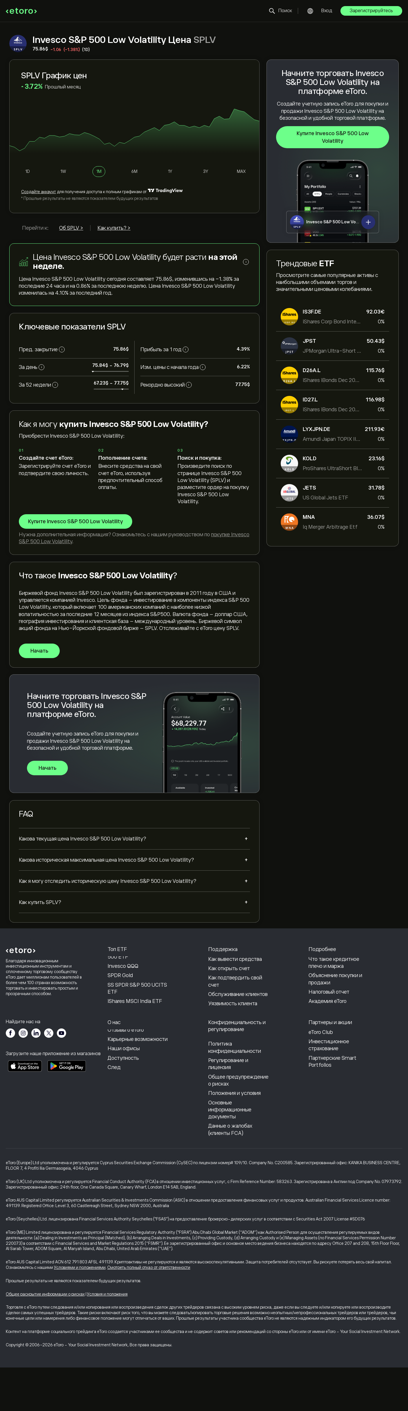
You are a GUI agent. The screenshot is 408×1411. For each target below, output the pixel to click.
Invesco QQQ (123, 988)
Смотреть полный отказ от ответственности (148, 1311)
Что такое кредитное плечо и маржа (334, 984)
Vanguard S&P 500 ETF (135, 962)
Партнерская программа (338, 1066)
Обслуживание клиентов (238, 1016)
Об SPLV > (71, 228)
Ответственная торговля (338, 972)
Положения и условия (234, 1137)
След (114, 1111)
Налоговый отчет (329, 1014)
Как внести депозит (232, 972)
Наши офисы (124, 1092)
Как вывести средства (235, 981)
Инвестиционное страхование (329, 1088)
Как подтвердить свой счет (235, 1003)
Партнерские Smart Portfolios (332, 1105)
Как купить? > (113, 228)
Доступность (123, 1101)
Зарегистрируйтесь (371, 10)
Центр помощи (226, 962)
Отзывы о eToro (126, 1073)
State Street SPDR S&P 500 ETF (135, 975)
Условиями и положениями (80, 1311)
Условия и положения (107, 1337)
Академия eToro (328, 1023)
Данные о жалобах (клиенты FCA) (230, 1173)
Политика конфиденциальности (234, 1091)
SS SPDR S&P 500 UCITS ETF (137, 1010)
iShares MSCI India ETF (135, 1023)
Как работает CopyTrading (340, 962)
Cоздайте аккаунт (38, 191)
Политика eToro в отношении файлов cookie (231, 1071)
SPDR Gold (120, 997)
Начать (39, 650)
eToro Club (321, 1076)
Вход (326, 10)
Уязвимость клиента (232, 1025)
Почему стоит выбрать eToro (135, 1060)
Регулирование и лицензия (228, 1107)
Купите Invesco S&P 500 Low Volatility (333, 137)
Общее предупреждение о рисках (238, 1123)
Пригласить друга (330, 1057)
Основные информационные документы (229, 1153)
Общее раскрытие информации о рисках (45, 1337)
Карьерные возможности (138, 1083)
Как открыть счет (229, 990)
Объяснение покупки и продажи (335, 1001)
